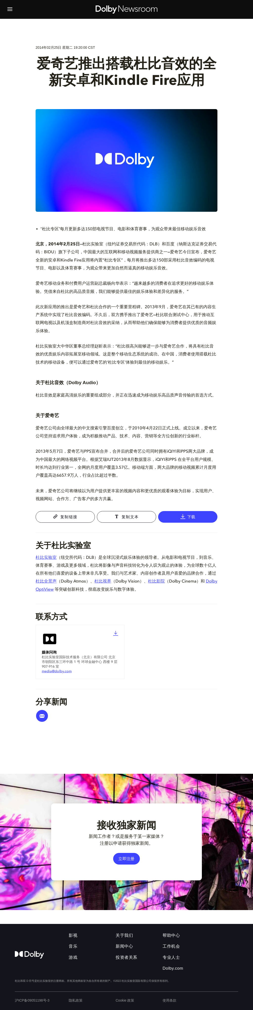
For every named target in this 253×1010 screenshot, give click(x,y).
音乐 (73, 946)
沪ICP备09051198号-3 (32, 1000)
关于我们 (124, 935)
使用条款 (169, 1000)
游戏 (73, 957)
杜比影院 (156, 581)
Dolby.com (173, 968)
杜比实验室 (46, 558)
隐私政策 (76, 1000)
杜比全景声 (46, 581)
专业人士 (171, 957)
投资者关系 (126, 957)
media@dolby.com (57, 671)
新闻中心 (124, 946)
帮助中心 (171, 935)
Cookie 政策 (125, 1000)
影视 (73, 935)
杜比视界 (102, 581)
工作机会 (171, 946)
